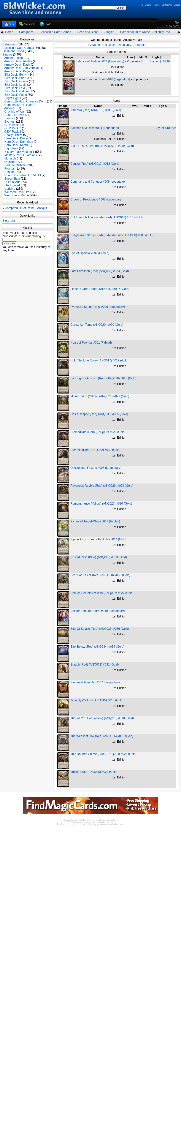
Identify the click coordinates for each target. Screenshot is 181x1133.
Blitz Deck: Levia (15, 84)
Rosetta (9, 171)
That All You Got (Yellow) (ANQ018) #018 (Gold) (102, 718)
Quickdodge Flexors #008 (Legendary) (95, 467)
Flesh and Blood (88, 32)
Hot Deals (108, 44)
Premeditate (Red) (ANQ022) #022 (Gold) (98, 432)
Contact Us (166, 5)
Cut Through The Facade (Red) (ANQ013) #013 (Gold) (106, 217)
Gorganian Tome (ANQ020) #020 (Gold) (96, 324)
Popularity (124, 44)
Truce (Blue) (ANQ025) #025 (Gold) (94, 771)
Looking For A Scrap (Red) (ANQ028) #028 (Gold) (103, 378)
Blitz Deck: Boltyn (15, 74)
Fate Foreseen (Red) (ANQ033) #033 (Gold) (99, 271)
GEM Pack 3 (12, 131)
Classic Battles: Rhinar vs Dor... (25, 101)
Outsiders (10, 161)
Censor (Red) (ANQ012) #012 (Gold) (94, 163)
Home (9, 32)
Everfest (9, 121)
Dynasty (9, 118)
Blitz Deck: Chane (16, 81)
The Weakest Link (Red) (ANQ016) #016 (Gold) (101, 736)
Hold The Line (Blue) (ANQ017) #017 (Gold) (99, 360)
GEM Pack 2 (12, 128)
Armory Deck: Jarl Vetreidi (21, 67)
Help (141, 5)
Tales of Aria (12, 182)
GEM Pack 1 (12, 125)
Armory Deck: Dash (17, 64)
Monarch (10, 158)
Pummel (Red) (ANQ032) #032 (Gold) (95, 449)
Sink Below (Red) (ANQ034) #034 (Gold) (97, 646)
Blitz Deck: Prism (15, 94)
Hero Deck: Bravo (16, 138)
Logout (177, 5)
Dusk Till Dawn (14, 114)
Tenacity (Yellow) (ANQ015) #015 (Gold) (96, 700)
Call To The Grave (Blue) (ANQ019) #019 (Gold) (102, 145)
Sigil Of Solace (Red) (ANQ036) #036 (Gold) (99, 628)
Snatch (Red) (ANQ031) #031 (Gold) (94, 664)
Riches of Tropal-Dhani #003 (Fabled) (95, 521)
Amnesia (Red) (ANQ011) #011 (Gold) (95, 110)
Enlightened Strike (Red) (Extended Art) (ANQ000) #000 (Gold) (111, 235)
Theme (156, 5)
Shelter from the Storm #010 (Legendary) (103, 79)
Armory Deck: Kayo (17, 71)
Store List (8, 220)
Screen (148, 5)
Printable (139, 44)
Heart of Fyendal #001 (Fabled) (91, 342)
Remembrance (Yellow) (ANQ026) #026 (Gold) (101, 503)
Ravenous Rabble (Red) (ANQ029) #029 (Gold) (101, 485)
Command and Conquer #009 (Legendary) (98, 181)
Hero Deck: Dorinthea (18, 141)
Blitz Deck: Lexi (14, 88)
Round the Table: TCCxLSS (22, 175)
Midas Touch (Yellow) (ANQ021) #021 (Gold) (99, 396)
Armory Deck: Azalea (18, 61)
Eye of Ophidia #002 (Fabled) (89, 253)
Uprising (9, 188)
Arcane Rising (13, 57)
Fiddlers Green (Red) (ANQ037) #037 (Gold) (99, 288)
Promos (9, 168)
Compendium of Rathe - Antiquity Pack (145, 32)
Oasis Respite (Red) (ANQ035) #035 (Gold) (99, 414)
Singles (109, 32)
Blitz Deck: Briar (15, 78)
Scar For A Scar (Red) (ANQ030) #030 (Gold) (100, 575)
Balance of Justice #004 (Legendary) (100, 61)
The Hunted (12, 185)
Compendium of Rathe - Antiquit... (27, 208)
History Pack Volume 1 (19, 151)
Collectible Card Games (55, 32)
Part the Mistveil (15, 165)
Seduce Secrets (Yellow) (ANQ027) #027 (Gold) (102, 593)
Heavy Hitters (13, 135)
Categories (26, 32)
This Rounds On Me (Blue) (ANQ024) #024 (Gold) (103, 754)
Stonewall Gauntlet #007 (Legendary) (95, 682)
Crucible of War (14, 111)
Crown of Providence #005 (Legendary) (96, 199)
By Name (94, 44)
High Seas (11, 148)
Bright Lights (12, 98)
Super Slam (12, 178)
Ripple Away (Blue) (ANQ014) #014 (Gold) (98, 539)
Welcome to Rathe (16, 195)
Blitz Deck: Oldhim (16, 91)
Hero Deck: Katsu (16, 145)
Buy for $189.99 (159, 61)
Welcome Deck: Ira (16, 192)
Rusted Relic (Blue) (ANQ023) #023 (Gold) (98, 557)
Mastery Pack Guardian (19, 155)
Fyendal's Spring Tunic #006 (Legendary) (97, 306)
